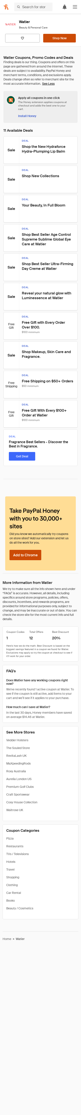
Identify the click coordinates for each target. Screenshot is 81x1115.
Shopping (12, 877)
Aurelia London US (19, 779)
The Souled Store (18, 748)
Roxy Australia (16, 771)
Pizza (10, 838)
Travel (10, 869)
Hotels (10, 862)
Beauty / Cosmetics (19, 908)
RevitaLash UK (16, 756)
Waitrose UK (14, 810)
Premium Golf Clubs (20, 787)
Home (7, 939)
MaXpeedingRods (18, 763)
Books (10, 900)
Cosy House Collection (21, 802)
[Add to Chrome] (25, 555)
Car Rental (13, 893)
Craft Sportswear (18, 794)
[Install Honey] (27, 116)
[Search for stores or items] (33, 7)
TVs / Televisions (17, 854)
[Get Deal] (22, 456)
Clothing (12, 885)
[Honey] (6, 7)
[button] (75, 7)
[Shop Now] (59, 38)
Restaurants (14, 846)
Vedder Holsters (17, 740)
